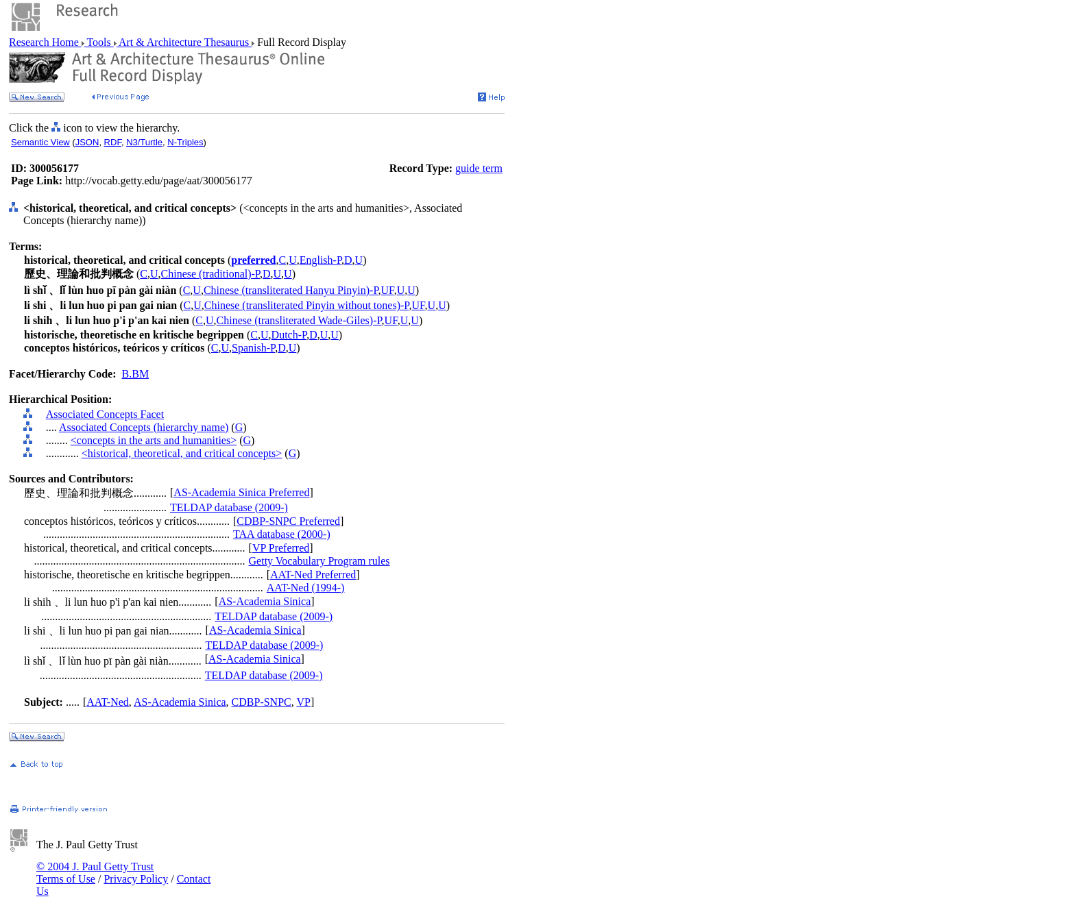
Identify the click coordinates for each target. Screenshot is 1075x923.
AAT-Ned (107, 702)
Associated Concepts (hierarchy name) (143, 427)
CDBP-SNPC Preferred (288, 521)
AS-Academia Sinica (265, 601)
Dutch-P (289, 335)
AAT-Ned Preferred (313, 574)
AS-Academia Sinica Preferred (241, 492)
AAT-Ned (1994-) (306, 587)
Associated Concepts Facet (105, 414)
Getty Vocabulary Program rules (319, 561)
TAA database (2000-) (281, 534)
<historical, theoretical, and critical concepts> (182, 453)
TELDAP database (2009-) (229, 507)
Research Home (45, 42)
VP (303, 702)
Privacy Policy (136, 879)
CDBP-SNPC (261, 702)
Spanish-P (253, 348)
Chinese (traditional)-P (210, 274)
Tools (99, 42)
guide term (479, 168)
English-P (320, 260)
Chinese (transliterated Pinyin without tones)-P (306, 305)
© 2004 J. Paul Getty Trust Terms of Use (95, 873)
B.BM (135, 374)
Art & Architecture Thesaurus (184, 42)
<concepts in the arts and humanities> (154, 440)
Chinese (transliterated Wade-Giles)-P (299, 320)
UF (387, 290)
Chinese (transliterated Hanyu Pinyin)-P (291, 290)
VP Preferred (280, 548)
